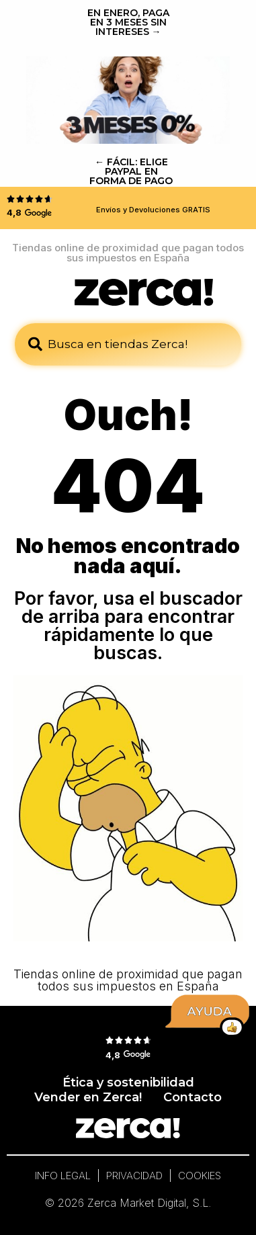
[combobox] (128, 344)
